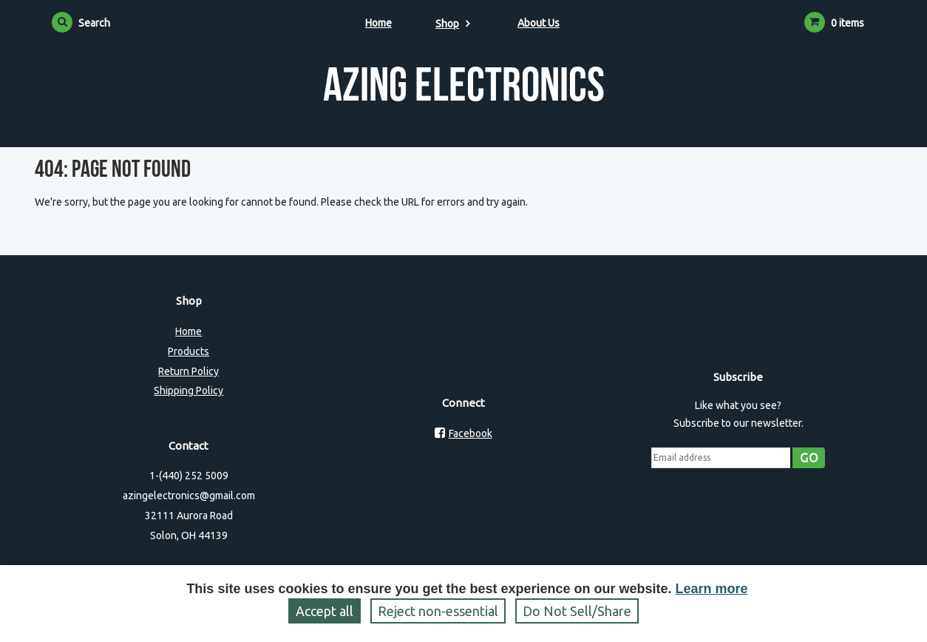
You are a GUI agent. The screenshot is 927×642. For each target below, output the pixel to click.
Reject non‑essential (438, 611)
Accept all (324, 611)
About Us (538, 23)
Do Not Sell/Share (577, 611)
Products (188, 351)
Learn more (712, 588)
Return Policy (188, 371)
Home (378, 23)
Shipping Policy (188, 390)
